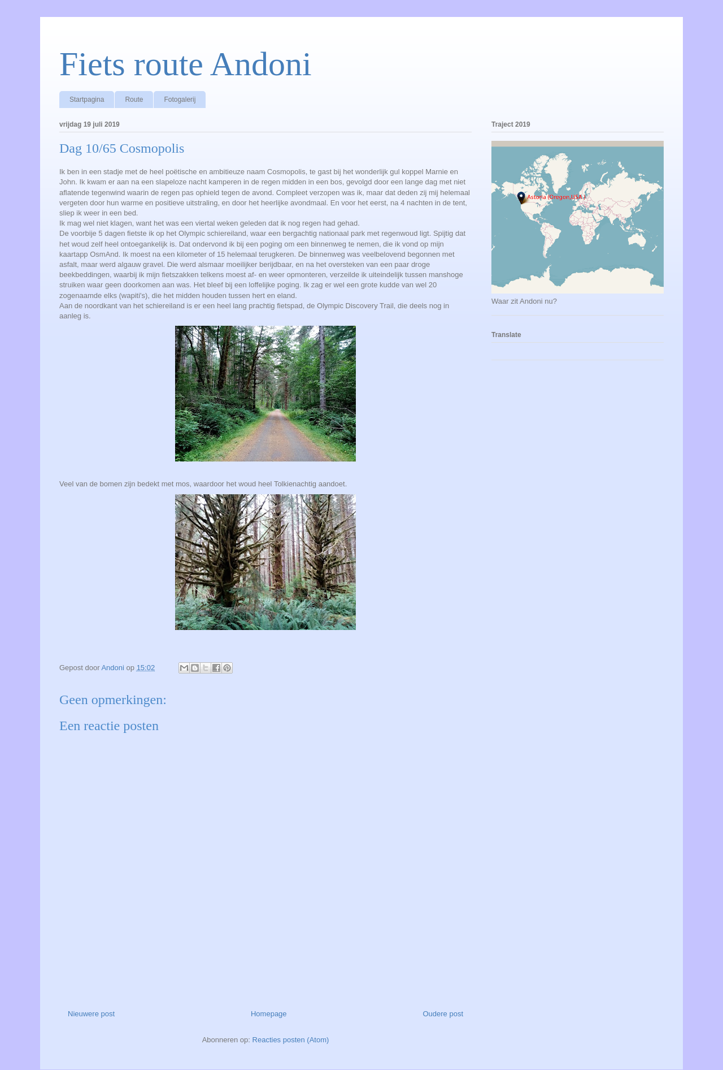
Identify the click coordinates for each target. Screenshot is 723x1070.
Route (134, 99)
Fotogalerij (179, 99)
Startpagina (86, 99)
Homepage (269, 1013)
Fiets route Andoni (185, 64)
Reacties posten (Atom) (290, 1040)
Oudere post (443, 1013)
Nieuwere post (91, 1013)
